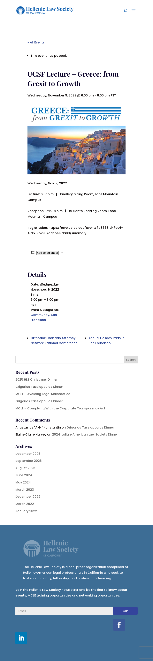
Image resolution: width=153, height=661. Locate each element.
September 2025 (28, 461)
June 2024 (23, 475)
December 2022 (27, 496)
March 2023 (24, 489)
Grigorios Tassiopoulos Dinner (39, 386)
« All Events (36, 42)
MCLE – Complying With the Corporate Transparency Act (60, 408)
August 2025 (25, 468)
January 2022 (26, 511)
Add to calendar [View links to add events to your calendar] (47, 253)
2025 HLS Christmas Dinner (36, 379)
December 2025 (27, 454)
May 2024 (23, 482)
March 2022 (24, 504)
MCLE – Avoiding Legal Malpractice (42, 394)
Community (40, 315)
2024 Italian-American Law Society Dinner (85, 434)
